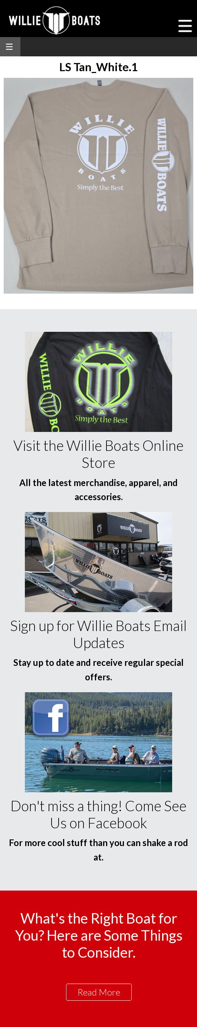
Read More (99, 992)
